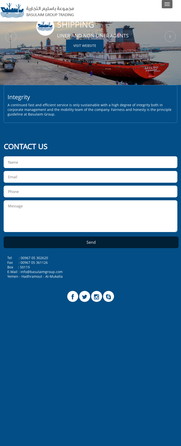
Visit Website (84, 45)
